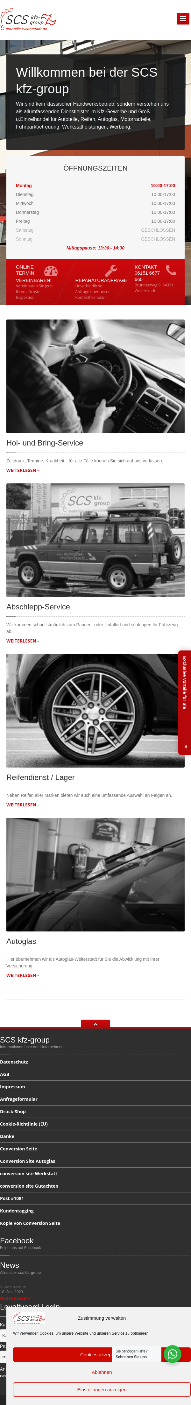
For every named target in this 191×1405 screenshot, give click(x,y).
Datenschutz (14, 1062)
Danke (7, 1136)
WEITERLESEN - (22, 470)
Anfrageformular (19, 1099)
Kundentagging (17, 1211)
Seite (18, 1149)
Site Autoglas (27, 1161)
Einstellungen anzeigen (101, 1389)
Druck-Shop (13, 1111)
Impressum (12, 1087)
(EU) (24, 1124)
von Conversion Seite (30, 1223)
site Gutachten (29, 1186)
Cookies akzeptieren (102, 1354)
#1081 (12, 1198)
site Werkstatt (28, 1173)
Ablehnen (102, 1372)
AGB (4, 1074)
